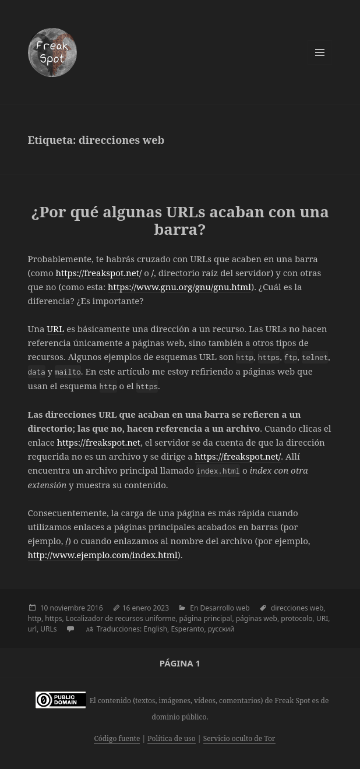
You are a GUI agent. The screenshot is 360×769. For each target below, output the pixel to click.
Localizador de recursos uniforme (120, 618)
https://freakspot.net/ (99, 272)
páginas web (256, 618)
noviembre (67, 608)
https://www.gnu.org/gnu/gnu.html (179, 286)
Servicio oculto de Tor (239, 738)
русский (221, 629)
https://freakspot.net (98, 442)
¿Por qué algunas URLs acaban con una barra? (180, 220)
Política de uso (171, 738)
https (53, 618)
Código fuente (117, 738)
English (155, 629)
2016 (95, 608)
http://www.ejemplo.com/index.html (103, 554)
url (32, 629)
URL (55, 328)
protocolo (296, 618)
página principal (205, 618)
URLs (48, 629)
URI (322, 618)
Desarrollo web (225, 608)
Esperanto (187, 629)
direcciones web (297, 608)
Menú (320, 52)
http (34, 618)
